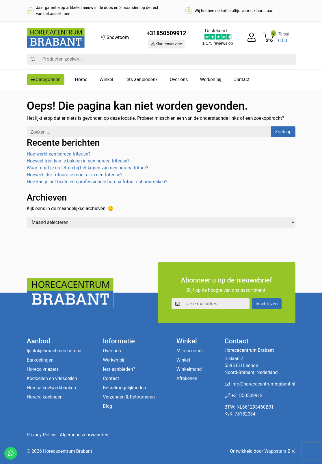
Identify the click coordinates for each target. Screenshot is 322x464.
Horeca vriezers (43, 369)
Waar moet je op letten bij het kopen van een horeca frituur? (87, 168)
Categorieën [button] (46, 79)
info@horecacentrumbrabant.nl (263, 384)
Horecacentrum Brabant (67, 451)
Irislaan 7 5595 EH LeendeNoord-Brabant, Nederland (251, 365)
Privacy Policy (41, 434)
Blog (107, 406)
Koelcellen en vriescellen (52, 378)
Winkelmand (189, 369)
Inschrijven (267, 303)
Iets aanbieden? (141, 79)
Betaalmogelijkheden (124, 387)
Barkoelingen (40, 360)
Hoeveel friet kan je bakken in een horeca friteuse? (78, 161)
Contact (241, 79)
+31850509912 (166, 33)
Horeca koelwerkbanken (51, 387)
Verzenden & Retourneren (129, 397)
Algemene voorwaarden (84, 434)
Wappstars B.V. (279, 451)
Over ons (179, 79)
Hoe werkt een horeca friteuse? (58, 154)
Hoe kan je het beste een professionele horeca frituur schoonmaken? (97, 181)
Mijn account (189, 350)
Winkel (106, 79)
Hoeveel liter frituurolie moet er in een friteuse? (75, 174)
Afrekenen (186, 378)
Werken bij (210, 79)
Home (81, 79)
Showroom (115, 37)
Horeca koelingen (45, 397)
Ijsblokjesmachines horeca (54, 350)
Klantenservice (166, 44)
